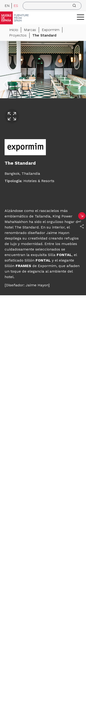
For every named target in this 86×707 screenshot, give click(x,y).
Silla (59, 255)
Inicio (13, 30)
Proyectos (18, 35)
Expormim (50, 30)
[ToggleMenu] (80, 17)
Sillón (38, 260)
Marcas (30, 30)
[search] (52, 6)
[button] (80, 17)
